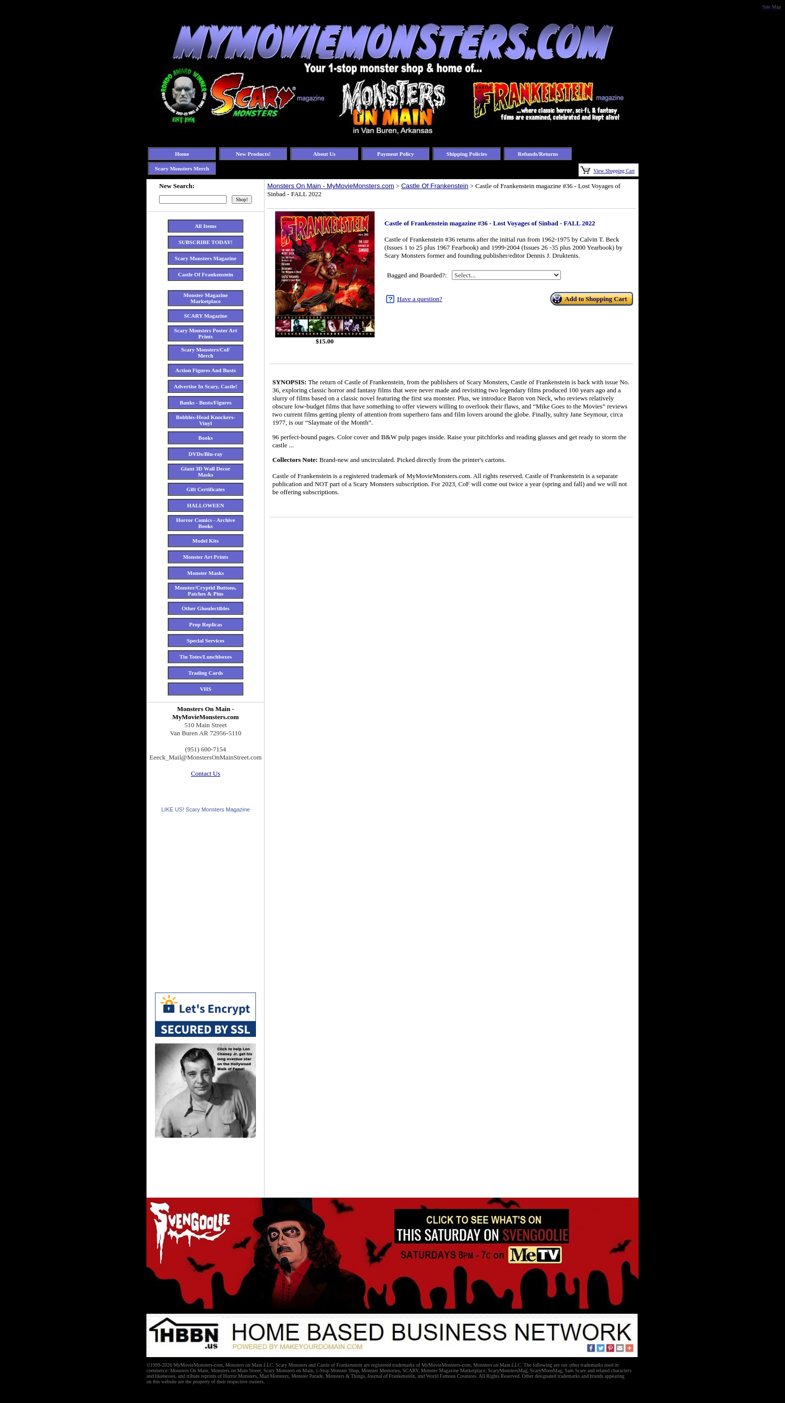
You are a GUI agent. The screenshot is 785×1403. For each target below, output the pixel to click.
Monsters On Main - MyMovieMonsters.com (330, 186)
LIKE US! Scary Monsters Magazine (205, 809)
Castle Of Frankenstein (434, 186)
